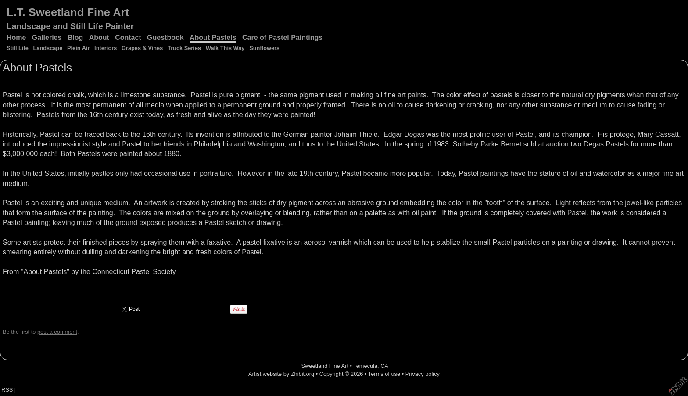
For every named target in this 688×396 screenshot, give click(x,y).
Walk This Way (225, 48)
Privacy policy (422, 374)
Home (16, 37)
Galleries (47, 37)
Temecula (365, 366)
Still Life (18, 48)
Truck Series (184, 48)
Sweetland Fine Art (324, 366)
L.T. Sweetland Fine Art (68, 12)
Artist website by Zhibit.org (281, 374)
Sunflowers (264, 48)
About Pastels (213, 37)
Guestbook (165, 37)
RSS (7, 389)
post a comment (57, 331)
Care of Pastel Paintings (282, 37)
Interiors (105, 48)
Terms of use (384, 374)
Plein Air (78, 48)
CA (384, 366)
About (99, 37)
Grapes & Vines (142, 48)
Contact (128, 37)
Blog (75, 37)
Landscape (47, 48)
